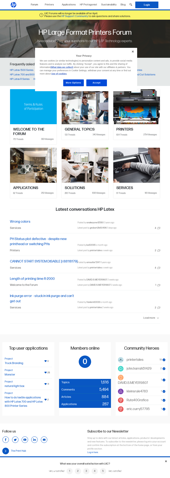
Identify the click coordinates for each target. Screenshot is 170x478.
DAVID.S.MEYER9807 (96, 279)
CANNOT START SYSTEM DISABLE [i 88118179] (43, 261)
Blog (123, 4)
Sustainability (109, 4)
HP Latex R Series (20, 79)
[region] (86, 69)
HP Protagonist (88, 4)
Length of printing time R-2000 (32, 279)
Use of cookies (59, 73)
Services (15, 228)
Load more (151, 318)
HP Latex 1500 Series (21, 70)
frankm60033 (93, 302)
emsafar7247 (93, 262)
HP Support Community (74, 16)
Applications (69, 4)
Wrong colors (20, 222)
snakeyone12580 (95, 222)
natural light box (14, 386)
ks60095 (91, 245)
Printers (49, 4)
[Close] (132, 51)
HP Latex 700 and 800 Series (26, 74)
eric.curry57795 (138, 409)
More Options (73, 82)
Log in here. (93, 452)
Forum (37, 3)
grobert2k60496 (98, 228)
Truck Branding (14, 363)
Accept (97, 82)
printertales (96, 250)
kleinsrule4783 (137, 391)
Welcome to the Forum (24, 285)
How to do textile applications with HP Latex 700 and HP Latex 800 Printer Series (24, 402)
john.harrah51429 (139, 369)
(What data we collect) (62, 67)
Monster (10, 374)
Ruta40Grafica (137, 400)
